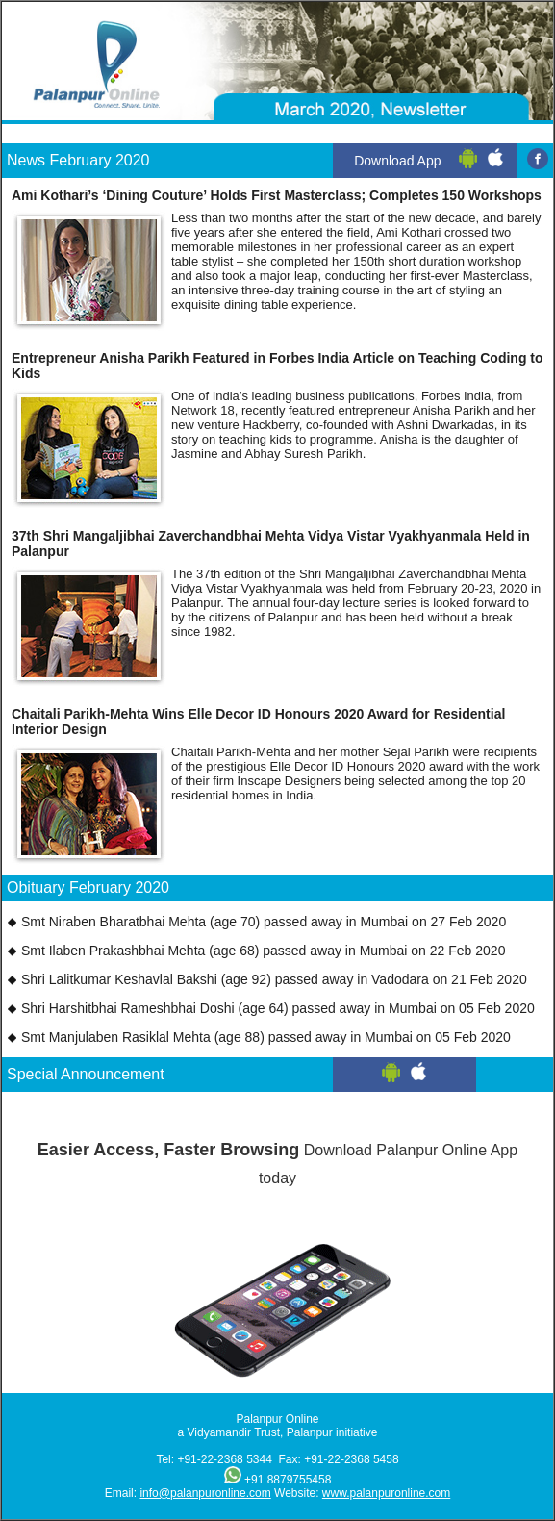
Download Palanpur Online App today (277, 1158)
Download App (397, 160)
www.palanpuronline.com (386, 1493)
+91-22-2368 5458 (351, 1459)
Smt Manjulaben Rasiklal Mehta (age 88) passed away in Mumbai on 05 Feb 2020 (266, 1037)
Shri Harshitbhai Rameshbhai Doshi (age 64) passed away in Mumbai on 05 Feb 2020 (278, 1008)
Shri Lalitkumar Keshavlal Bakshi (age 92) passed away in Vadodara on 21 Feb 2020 (274, 979)
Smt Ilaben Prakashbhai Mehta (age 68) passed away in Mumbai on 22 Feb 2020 (263, 950)
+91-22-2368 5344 (224, 1459)
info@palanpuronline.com (204, 1493)
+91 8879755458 (287, 1479)
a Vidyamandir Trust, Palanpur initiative (278, 1432)
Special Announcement (85, 1074)
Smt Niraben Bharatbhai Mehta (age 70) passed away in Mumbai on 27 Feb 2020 (263, 921)
